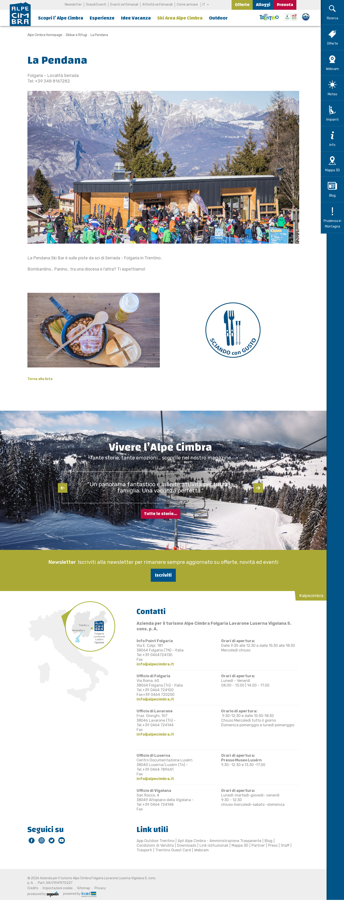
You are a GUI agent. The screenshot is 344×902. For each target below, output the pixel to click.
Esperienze (102, 18)
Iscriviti (160, 575)
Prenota (285, 5)
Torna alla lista (37, 379)
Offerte (242, 5)
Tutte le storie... (160, 514)
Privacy (97, 888)
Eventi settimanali (124, 5)
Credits (30, 888)
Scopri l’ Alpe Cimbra (60, 18)
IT (204, 5)
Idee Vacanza (136, 18)
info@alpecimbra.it (152, 664)
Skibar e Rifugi (73, 35)
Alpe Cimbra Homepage (42, 35)
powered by (76, 894)
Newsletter (73, 5)
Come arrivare (187, 5)
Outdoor (218, 18)
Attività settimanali (157, 5)
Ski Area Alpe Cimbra (180, 18)
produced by (40, 894)
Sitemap (80, 888)
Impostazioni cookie (55, 888)
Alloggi (263, 5)
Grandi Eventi (96, 5)
